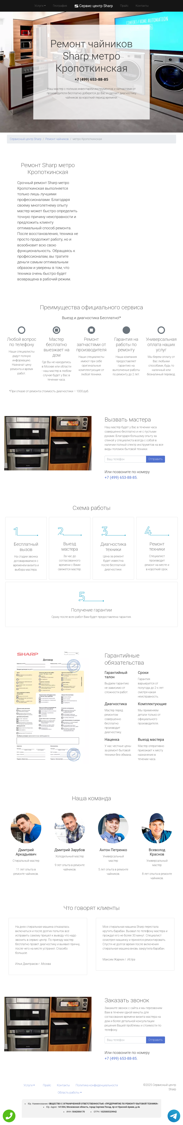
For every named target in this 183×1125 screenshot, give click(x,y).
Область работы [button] (68, 1092)
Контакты (142, 5)
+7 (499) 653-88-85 (91, 79)
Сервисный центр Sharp (25, 139)
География (60, 5)
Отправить (155, 459)
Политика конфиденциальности (97, 1085)
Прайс (124, 5)
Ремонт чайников (57, 139)
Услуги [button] (38, 5)
